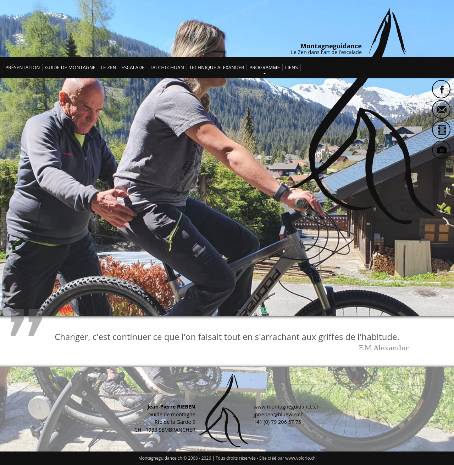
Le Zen (108, 67)
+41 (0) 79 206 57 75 (277, 421)
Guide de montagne (70, 67)
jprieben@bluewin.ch (279, 414)
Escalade (132, 67)
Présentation (22, 67)
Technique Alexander (216, 67)
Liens (291, 67)
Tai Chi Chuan (167, 67)
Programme (264, 66)
